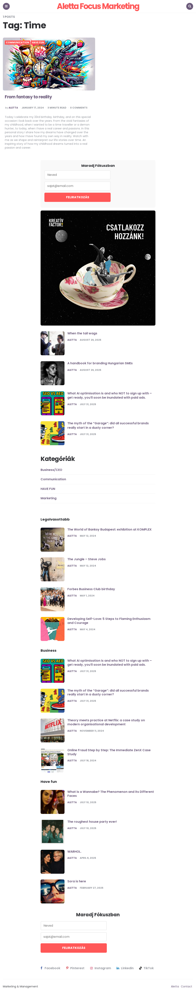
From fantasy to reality (28, 97)
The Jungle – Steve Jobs (86, 559)
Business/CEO (51, 470)
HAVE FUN (38, 42)
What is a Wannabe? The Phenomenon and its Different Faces (110, 794)
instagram (100, 968)
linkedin (125, 968)
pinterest (74, 968)
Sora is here (76, 881)
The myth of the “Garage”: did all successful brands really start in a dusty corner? (108, 425)
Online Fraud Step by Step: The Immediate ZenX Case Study (109, 752)
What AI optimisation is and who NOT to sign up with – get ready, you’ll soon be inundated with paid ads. (109, 395)
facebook (49, 968)
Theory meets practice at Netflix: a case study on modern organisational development (106, 722)
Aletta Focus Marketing (98, 6)
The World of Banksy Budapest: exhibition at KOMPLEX (109, 529)
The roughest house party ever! (92, 821)
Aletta (13, 107)
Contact (186, 986)
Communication (17, 42)
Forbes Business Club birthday (91, 589)
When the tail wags (82, 333)
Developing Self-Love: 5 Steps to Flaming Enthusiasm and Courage (108, 621)
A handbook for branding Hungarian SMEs (100, 363)
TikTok (146, 968)
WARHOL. (74, 851)
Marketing (48, 498)
